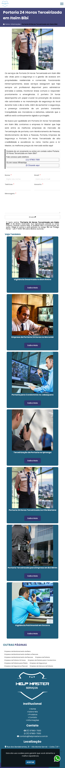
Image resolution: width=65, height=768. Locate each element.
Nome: (8, 175)
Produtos (33, 714)
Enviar (32, 217)
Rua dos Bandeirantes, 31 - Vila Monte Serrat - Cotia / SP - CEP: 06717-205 (33, 748)
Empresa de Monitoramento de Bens (17, 651)
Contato (33, 717)
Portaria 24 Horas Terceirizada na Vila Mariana (32, 510)
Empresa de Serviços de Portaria (41, 666)
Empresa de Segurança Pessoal (16, 666)
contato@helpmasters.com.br (34, 736)
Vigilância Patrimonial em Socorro (32, 625)
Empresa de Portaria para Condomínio (42, 660)
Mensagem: (10, 193)
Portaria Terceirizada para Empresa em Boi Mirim (32, 567)
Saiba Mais (32, 287)
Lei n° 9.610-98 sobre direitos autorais (28, 229)
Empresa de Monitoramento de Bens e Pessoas (21, 654)
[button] (61, 4)
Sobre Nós (33, 711)
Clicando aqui (32, 165)
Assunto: (38, 184)
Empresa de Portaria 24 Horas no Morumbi (32, 337)
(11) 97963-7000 (33, 160)
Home (33, 709)
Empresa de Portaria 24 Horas (15, 660)
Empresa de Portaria (42, 657)
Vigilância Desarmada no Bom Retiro (32, 279)
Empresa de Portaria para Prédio (16, 663)
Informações (33, 720)
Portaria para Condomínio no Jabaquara (32, 394)
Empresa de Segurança (38, 663)
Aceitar (30, 762)
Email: (37, 175)
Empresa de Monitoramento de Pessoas (18, 657)
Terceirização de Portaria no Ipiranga (32, 452)
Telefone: (9, 184)
